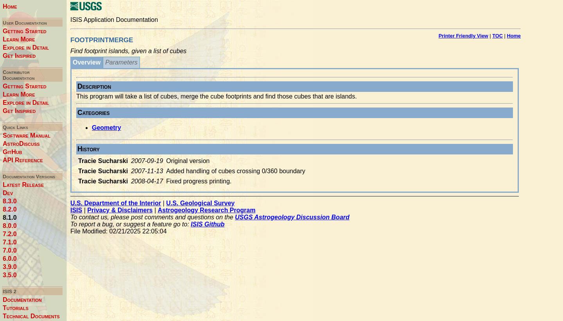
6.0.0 (10, 258)
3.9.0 (10, 267)
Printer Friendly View (463, 36)
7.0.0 (10, 250)
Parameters (121, 62)
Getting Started (25, 31)
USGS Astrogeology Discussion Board (292, 217)
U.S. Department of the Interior (115, 203)
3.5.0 (10, 275)
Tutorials (16, 308)
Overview (86, 62)
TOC (497, 36)
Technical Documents (31, 316)
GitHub (12, 152)
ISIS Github (207, 224)
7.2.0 (10, 234)
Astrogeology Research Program (207, 210)
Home (10, 6)
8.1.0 (10, 217)
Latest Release (23, 184)
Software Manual (26, 135)
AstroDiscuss (21, 143)
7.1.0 (10, 242)
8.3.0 (10, 201)
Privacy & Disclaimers (119, 210)
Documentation (22, 299)
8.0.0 (10, 225)
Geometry (106, 127)
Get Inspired (19, 55)
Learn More (19, 39)
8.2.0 (10, 209)
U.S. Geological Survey (200, 203)
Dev (8, 193)
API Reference (23, 160)
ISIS (76, 210)
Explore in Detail (26, 47)
